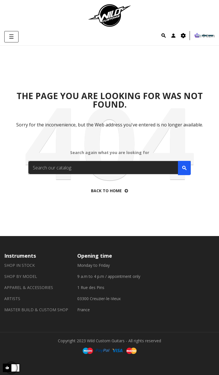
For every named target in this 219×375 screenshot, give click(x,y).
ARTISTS (12, 298)
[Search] (109, 167)
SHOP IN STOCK (19, 265)
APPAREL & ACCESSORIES (28, 287)
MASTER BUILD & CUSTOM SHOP (36, 309)
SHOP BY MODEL (20, 276)
